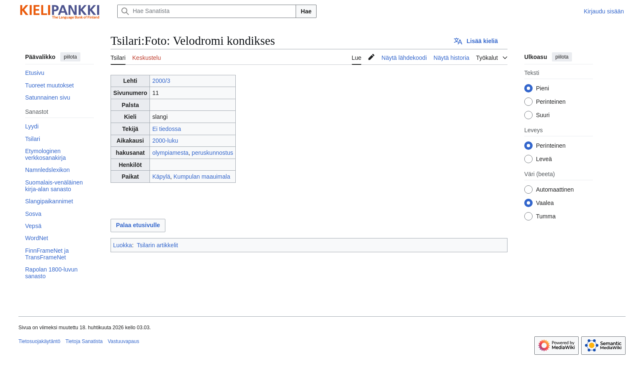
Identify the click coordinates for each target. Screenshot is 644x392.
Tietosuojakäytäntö (39, 341)
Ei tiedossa (166, 129)
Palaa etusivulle (138, 225)
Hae (306, 11)
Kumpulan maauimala (201, 176)
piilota (70, 57)
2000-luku (165, 140)
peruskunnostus (212, 152)
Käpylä (161, 176)
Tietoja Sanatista (84, 341)
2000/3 (161, 80)
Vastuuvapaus (123, 341)
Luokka (122, 245)
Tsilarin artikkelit (157, 245)
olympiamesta (170, 152)
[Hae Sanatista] (206, 11)
